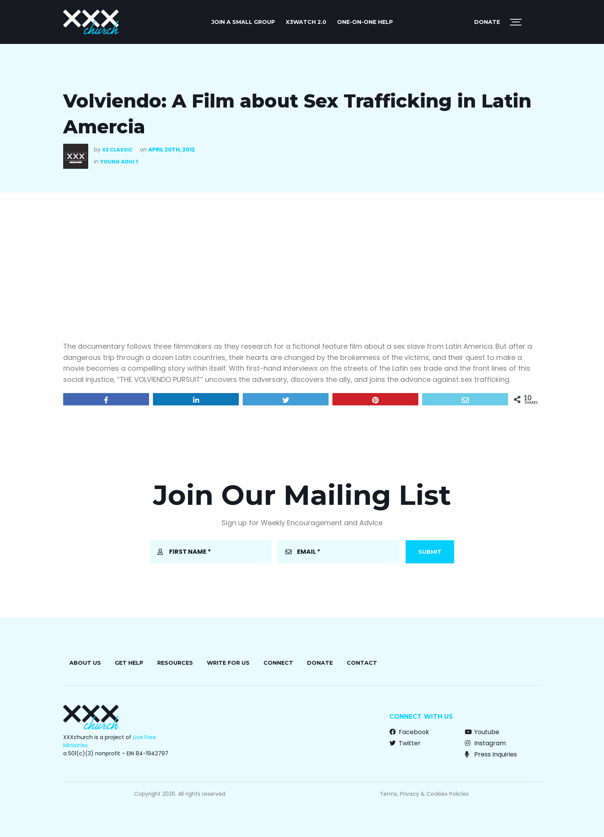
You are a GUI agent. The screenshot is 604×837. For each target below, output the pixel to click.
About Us (85, 662)
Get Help (129, 662)
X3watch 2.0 (306, 21)
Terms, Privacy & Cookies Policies (424, 794)
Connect (278, 662)
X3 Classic (117, 149)
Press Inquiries (491, 754)
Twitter (405, 743)
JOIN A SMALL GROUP (243, 21)
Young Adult (119, 161)
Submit (429, 551)
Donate (487, 21)
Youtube (482, 732)
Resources (175, 662)
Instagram (485, 743)
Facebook (409, 732)
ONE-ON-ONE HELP (365, 21)
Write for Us (228, 662)
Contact (362, 662)
